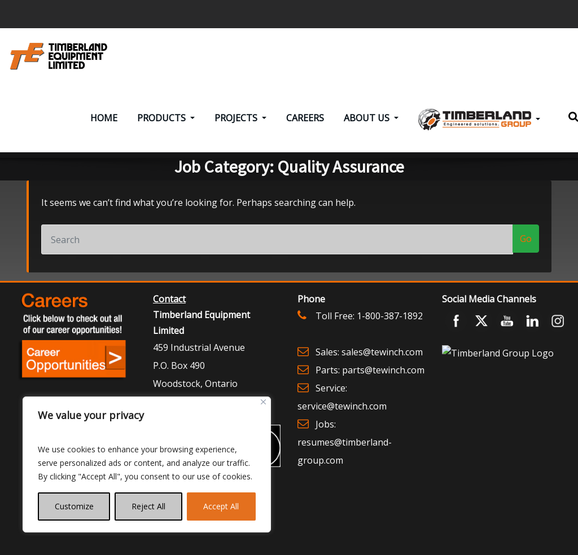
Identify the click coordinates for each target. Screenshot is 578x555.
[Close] (263, 401)
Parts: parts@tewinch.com (370, 378)
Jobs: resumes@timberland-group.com (344, 450)
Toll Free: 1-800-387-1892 (369, 324)
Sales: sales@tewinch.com (369, 360)
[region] (147, 464)
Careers (305, 126)
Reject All (148, 506)
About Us (371, 126)
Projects (240, 126)
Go (526, 247)
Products (166, 126)
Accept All (221, 506)
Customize (74, 506)
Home (103, 126)
